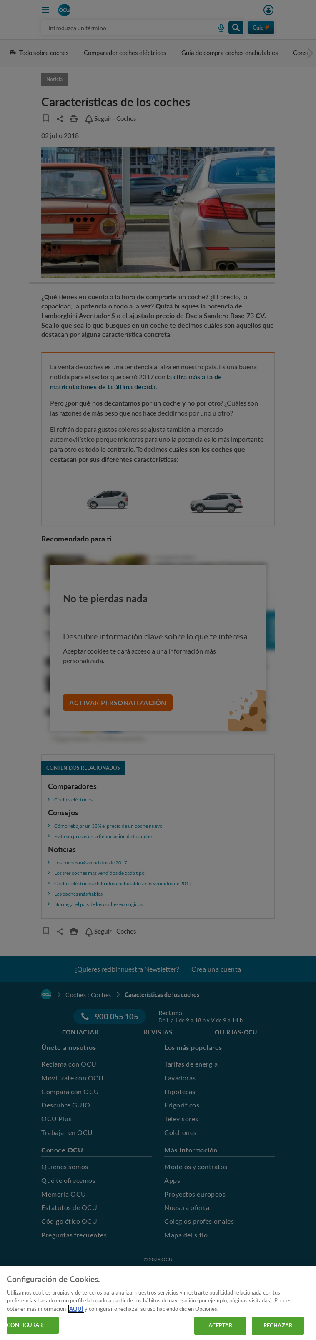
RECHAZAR (277, 1325)
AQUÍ (76, 1308)
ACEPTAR (220, 1325)
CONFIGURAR (25, 1325)
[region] (158, 1303)
